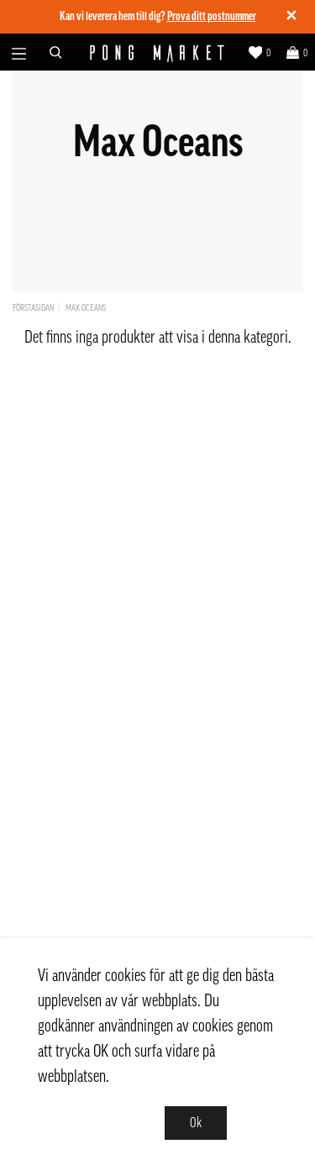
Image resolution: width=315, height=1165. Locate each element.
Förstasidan (33, 307)
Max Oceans (86, 307)
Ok (196, 1123)
